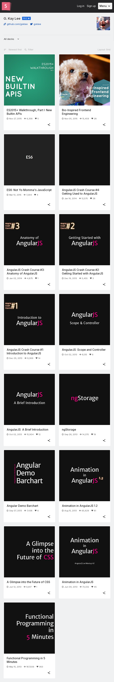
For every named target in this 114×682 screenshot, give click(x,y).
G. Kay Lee (12, 18)
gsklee (35, 24)
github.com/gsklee (16, 24)
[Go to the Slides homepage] (6, 6)
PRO (25, 18)
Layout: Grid (104, 49)
